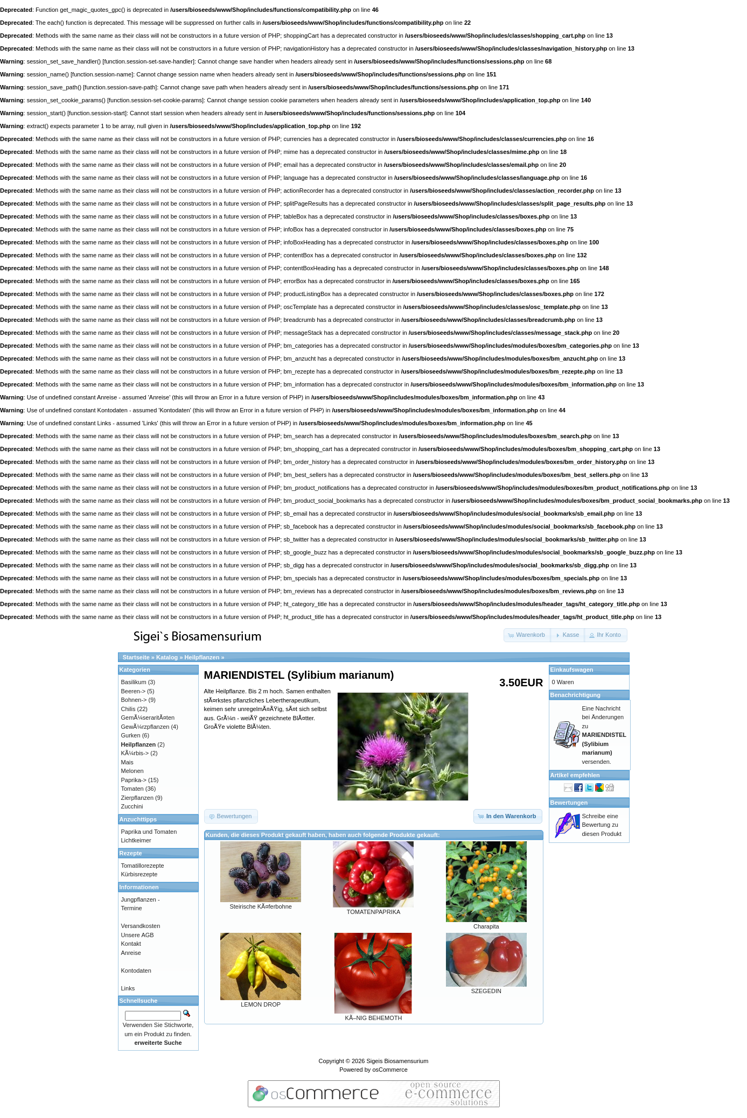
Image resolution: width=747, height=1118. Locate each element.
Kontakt (131, 943)
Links (128, 988)
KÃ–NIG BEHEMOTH (373, 1018)
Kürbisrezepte (139, 874)
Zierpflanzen (137, 797)
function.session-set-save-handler (148, 61)
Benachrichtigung (575, 695)
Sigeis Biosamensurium (397, 1061)
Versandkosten (140, 926)
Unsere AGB (137, 935)
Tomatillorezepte (142, 865)
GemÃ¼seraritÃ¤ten (148, 717)
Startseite (136, 657)
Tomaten (132, 788)
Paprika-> (133, 780)
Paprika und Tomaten (149, 831)
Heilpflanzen (202, 657)
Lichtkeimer (136, 840)
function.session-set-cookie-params (155, 100)
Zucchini (132, 806)
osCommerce (389, 1069)
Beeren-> (133, 691)
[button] (527, 635)
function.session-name (101, 74)
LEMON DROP (261, 1004)
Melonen (132, 771)
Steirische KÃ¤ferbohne (260, 906)
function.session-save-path (120, 87)
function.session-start (97, 113)
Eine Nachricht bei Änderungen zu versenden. (604, 735)
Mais (127, 762)
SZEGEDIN (486, 991)
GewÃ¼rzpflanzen (145, 726)
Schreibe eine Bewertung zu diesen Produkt (602, 825)
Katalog (167, 657)
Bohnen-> (134, 700)
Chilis (128, 709)
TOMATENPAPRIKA (374, 912)
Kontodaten (136, 970)
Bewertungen (569, 802)
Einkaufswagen (572, 669)
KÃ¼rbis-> (135, 753)
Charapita (486, 926)
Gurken (131, 735)
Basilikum (133, 682)
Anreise (131, 953)
